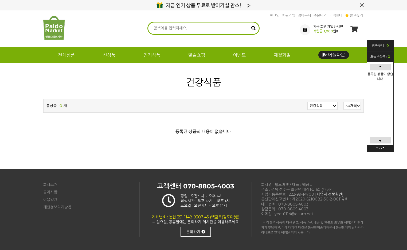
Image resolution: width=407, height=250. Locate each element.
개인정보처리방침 (57, 207)
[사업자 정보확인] (329, 194)
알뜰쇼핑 (196, 55)
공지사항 (50, 192)
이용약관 (50, 199)
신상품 (109, 55)
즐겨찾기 (354, 15)
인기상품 (152, 55)
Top (380, 148)
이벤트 (239, 55)
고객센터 (335, 15)
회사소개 (50, 184)
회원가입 (288, 15)
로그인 (275, 15)
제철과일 (282, 55)
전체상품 (66, 55)
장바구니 (304, 15)
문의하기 (195, 231)
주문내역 (320, 15)
